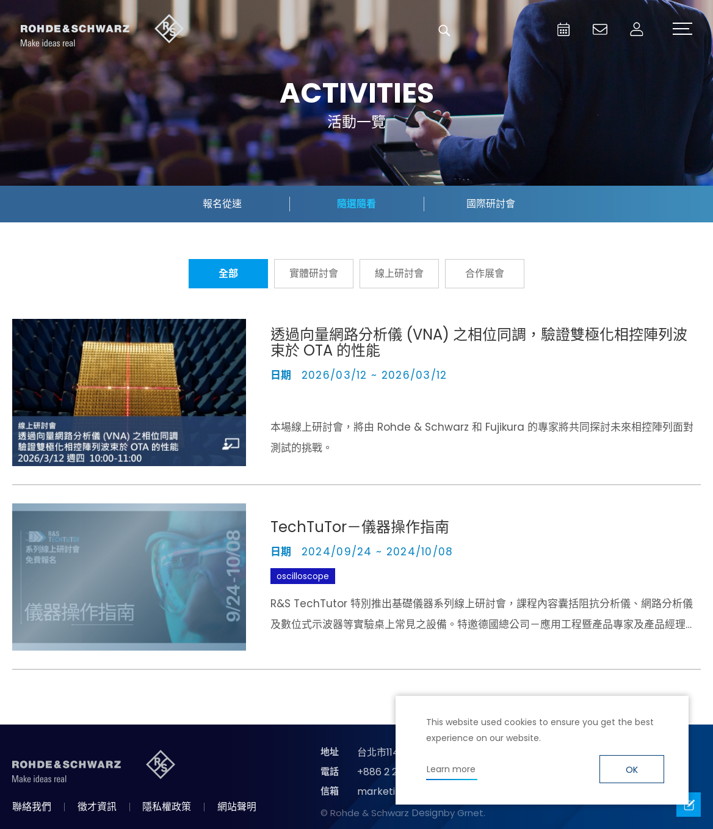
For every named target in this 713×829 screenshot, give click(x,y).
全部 (228, 273)
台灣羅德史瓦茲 (102, 30)
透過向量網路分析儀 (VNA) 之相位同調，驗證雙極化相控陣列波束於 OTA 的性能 (478, 342)
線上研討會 (399, 273)
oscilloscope (303, 576)
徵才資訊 (97, 807)
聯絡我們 (31, 807)
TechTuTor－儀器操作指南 (359, 527)
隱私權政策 (166, 807)
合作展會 (484, 273)
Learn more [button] (451, 769)
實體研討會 (313, 273)
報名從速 (222, 204)
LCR (414, 576)
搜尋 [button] (444, 30)
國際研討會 (490, 204)
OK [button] (632, 770)
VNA (285, 399)
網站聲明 (236, 807)
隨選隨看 (356, 204)
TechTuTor (367, 576)
